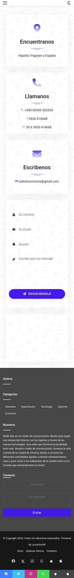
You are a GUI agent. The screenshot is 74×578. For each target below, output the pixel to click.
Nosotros (9, 425)
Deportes (63, 406)
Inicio (20, 550)
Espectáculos (28, 406)
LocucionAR (38, 544)
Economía (10, 413)
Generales (10, 406)
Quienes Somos (35, 550)
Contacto (9, 475)
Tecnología (46, 406)
